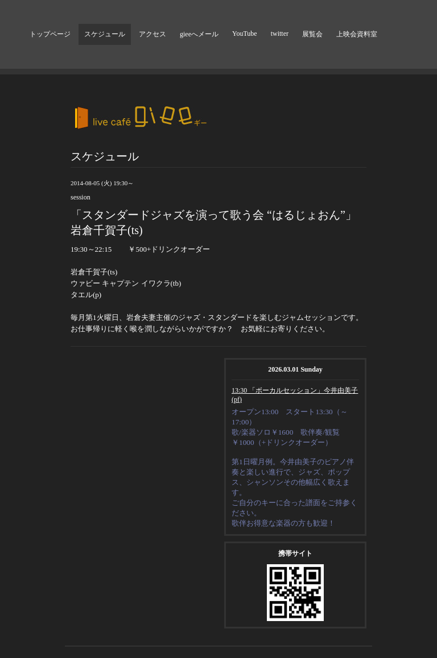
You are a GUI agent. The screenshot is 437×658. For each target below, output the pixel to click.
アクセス (152, 34)
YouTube (244, 34)
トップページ (50, 34)
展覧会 (312, 34)
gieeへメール (199, 34)
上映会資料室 (356, 34)
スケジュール (104, 34)
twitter (279, 34)
